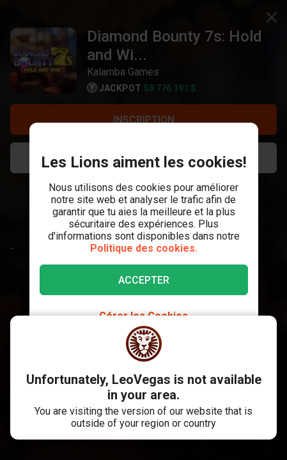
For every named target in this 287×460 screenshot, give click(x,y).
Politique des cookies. (144, 248)
